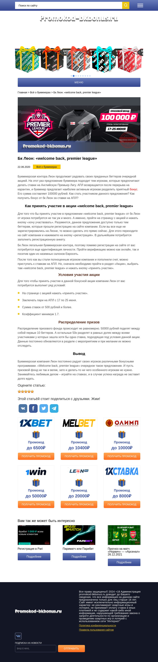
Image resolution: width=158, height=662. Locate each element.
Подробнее (34, 556)
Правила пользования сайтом (96, 630)
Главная (22, 92)
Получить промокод (36, 456)
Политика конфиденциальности (97, 625)
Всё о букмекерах (40, 92)
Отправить (71, 648)
